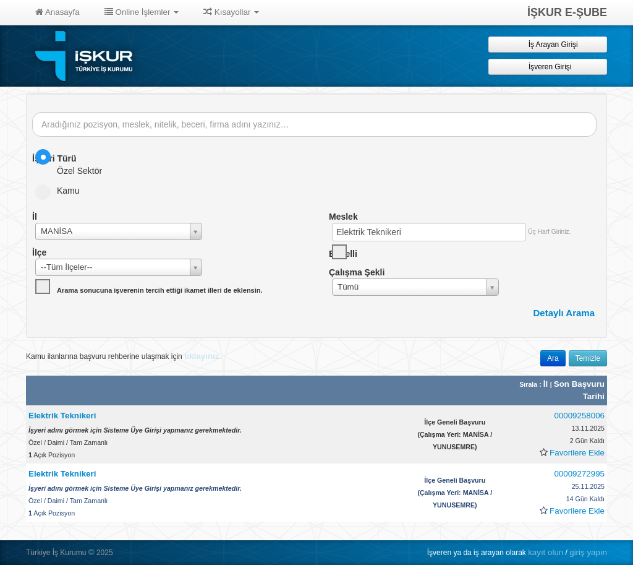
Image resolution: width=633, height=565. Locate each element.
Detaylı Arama (564, 313)
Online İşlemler (141, 12)
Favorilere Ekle (577, 452)
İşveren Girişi (548, 66)
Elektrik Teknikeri (62, 415)
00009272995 (579, 473)
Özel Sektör (72, 162)
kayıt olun (545, 552)
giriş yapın (588, 552)
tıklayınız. (202, 356)
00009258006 (579, 415)
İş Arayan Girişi (547, 44)
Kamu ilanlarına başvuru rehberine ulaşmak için (123, 356)
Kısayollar (231, 12)
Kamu (61, 190)
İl (546, 384)
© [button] (91, 552)
